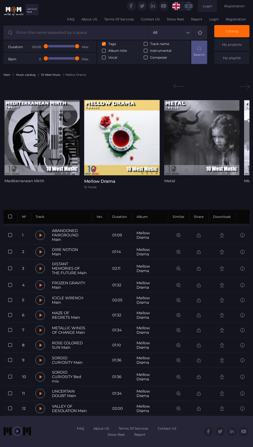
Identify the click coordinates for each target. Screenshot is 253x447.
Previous (178, 86)
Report (196, 19)
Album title (117, 51)
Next (244, 86)
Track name (159, 44)
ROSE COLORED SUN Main (67, 345)
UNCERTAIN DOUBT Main (64, 393)
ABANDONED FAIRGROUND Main (65, 235)
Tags (112, 44)
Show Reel (175, 19)
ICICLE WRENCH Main (67, 300)
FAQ (70, 19)
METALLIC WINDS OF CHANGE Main (68, 330)
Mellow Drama (143, 235)
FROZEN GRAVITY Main (68, 285)
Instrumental (160, 51)
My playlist (232, 58)
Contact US (150, 19)
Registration (234, 6)
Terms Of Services (119, 19)
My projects (232, 44)
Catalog (232, 31)
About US (89, 19)
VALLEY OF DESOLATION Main (69, 408)
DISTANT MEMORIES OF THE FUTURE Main (69, 268)
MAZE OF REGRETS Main (66, 315)
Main (7, 74)
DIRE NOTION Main (65, 251)
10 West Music (51, 74)
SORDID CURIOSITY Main (67, 360)
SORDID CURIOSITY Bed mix (66, 376)
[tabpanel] (40, 141)
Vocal (112, 58)
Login (207, 6)
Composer (158, 58)
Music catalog (25, 74)
